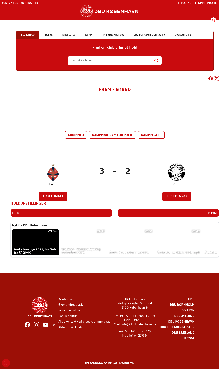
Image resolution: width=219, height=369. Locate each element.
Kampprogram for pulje (112, 135)
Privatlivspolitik (69, 310)
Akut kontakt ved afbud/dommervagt (84, 321)
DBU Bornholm (182, 304)
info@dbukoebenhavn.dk (138, 324)
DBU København (181, 321)
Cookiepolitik (67, 315)
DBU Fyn (187, 310)
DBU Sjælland (183, 332)
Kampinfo (76, 135)
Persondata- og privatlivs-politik (110, 363)
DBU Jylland (184, 315)
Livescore (182, 35)
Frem (53, 184)
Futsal (188, 338)
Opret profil (205, 3)
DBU (191, 299)
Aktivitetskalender (71, 327)
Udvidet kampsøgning (149, 35)
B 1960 (176, 184)
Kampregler (151, 135)
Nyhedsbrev (30, 3)
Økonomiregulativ (70, 304)
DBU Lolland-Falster (177, 327)
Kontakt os (9, 3)
